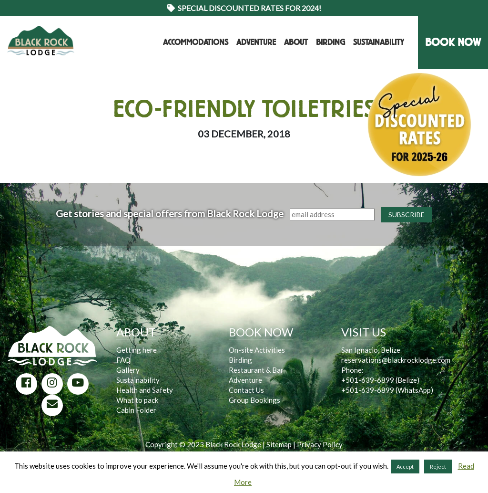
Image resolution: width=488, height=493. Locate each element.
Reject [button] (438, 466)
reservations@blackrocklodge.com (395, 360)
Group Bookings (254, 400)
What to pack (137, 400)
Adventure (256, 42)
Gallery (128, 370)
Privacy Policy (320, 444)
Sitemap (279, 444)
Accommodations (195, 42)
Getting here (136, 350)
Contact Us (246, 390)
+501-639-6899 (367, 380)
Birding (330, 42)
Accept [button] (405, 466)
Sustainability (378, 42)
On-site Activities (257, 350)
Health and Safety (144, 390)
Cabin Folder (136, 410)
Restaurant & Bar (256, 370)
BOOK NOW (453, 42)
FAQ (123, 360)
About (296, 42)
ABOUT (136, 332)
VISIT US (363, 332)
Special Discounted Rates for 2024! (244, 7)
